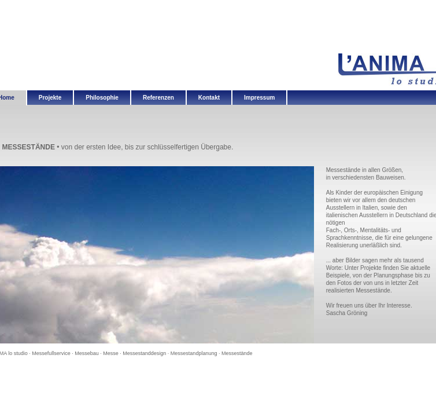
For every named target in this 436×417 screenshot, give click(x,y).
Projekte (50, 97)
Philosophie (102, 97)
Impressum (259, 97)
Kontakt (209, 97)
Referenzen (158, 97)
